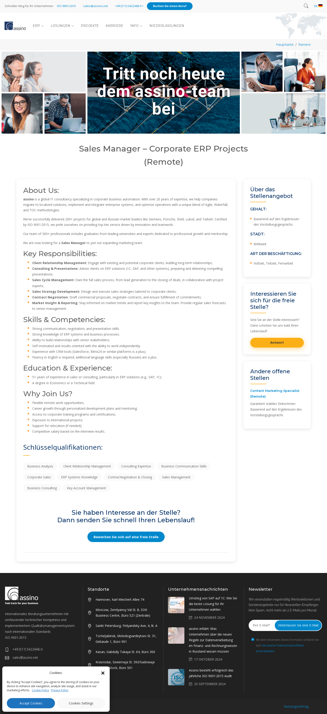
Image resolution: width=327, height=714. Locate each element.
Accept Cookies (31, 703)
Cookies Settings (81, 703)
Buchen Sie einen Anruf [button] (169, 6)
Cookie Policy (40, 690)
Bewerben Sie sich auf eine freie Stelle (126, 537)
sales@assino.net (95, 6)
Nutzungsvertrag (296, 706)
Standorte (98, 589)
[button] (103, 673)
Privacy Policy (59, 690)
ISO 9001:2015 (66, 6)
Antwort (277, 342)
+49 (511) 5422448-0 (23, 649)
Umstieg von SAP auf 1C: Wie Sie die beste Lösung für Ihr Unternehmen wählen (213, 604)
